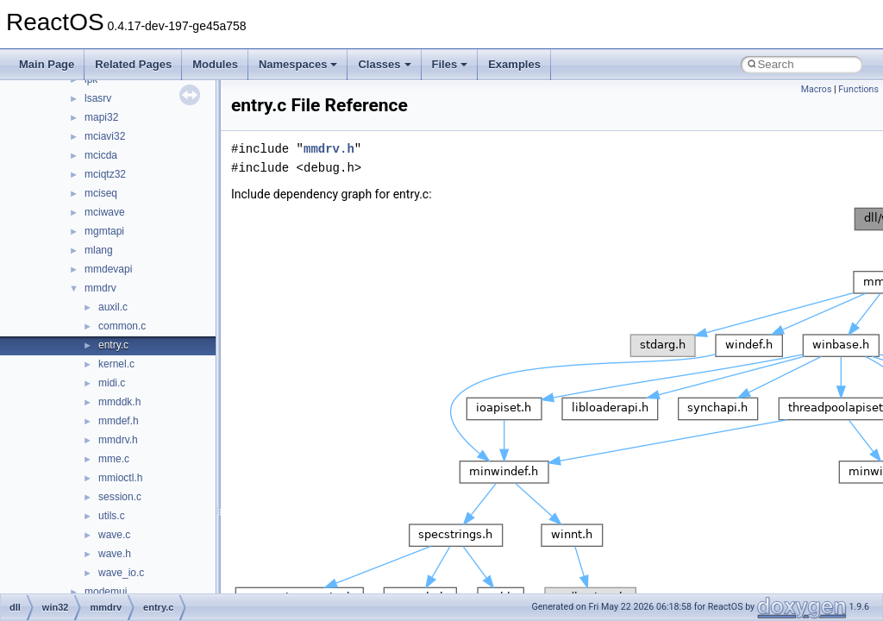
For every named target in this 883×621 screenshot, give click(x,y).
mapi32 (101, 117)
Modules (215, 64)
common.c (122, 326)
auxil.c (113, 307)
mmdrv (100, 288)
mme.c (113, 459)
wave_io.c (121, 573)
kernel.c (116, 364)
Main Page (46, 64)
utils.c (111, 516)
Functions (858, 89)
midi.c (111, 383)
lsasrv (98, 98)
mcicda (101, 155)
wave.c (114, 535)
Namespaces (298, 64)
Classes (384, 64)
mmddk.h (119, 402)
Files (450, 64)
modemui (106, 592)
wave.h (114, 554)
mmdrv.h (118, 440)
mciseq (101, 193)
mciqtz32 (105, 174)
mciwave (105, 212)
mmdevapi (108, 269)
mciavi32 (105, 136)
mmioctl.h (120, 478)
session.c (119, 497)
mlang (99, 250)
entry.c (113, 345)
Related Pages (133, 64)
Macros (816, 89)
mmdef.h (118, 421)
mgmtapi (104, 231)
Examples (514, 64)
